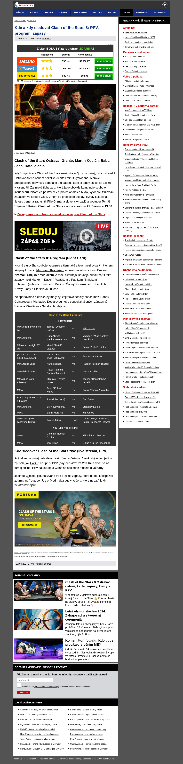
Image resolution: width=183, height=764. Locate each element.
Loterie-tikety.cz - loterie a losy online (86, 724)
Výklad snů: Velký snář (135, 333)
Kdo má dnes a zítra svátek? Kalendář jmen (144, 372)
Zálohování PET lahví (134, 222)
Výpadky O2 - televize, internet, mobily (142, 175)
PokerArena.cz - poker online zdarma (86, 734)
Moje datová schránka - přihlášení (139, 195)
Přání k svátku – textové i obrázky (139, 377)
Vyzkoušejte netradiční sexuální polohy (142, 367)
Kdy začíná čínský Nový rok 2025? (140, 37)
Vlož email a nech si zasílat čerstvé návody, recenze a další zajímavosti (62, 674)
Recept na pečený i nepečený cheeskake (143, 250)
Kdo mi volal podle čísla (135, 190)
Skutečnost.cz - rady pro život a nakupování (39, 710)
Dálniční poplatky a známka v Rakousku (142, 213)
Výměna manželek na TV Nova (138, 110)
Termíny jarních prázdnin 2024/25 (139, 47)
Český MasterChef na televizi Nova (140, 115)
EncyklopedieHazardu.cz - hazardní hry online (90, 719)
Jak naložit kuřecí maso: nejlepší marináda (143, 265)
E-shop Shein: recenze (135, 61)
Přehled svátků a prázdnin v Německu (141, 323)
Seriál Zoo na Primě (133, 134)
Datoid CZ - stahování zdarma (138, 422)
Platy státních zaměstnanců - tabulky (141, 96)
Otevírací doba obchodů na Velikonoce (142, 274)
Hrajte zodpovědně (21, 553)
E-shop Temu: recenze (135, 57)
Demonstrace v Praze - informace (139, 86)
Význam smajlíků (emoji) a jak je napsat (142, 180)
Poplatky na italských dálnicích (138, 218)
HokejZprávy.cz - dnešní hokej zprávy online (39, 734)
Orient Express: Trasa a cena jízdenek (141, 348)
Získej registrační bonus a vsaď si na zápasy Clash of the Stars (61, 214)
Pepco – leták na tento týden (137, 299)
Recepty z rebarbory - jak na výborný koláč (143, 245)
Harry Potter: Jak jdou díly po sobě (140, 130)
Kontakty (32, 759)
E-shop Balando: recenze (136, 71)
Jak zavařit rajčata (133, 255)
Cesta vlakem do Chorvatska (137, 362)
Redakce (46, 38)
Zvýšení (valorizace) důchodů (138, 91)
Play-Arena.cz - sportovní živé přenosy (87, 739)
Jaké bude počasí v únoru (136, 32)
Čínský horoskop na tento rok (138, 338)
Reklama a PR (19, 759)
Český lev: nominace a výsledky (139, 42)
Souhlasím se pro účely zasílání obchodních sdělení (57, 687)
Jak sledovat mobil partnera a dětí (139, 149)
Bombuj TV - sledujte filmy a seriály (140, 397)
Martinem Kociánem (50, 270)
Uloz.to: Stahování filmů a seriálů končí (142, 392)
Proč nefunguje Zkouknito (136, 412)
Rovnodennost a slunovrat (136, 343)
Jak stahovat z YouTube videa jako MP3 (142, 402)
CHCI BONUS (104, 61)
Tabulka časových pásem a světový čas (142, 154)
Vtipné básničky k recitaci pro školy (140, 382)
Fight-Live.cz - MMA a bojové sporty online (38, 724)
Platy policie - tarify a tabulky (137, 100)
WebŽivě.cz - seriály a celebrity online (36, 715)
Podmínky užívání (47, 759)
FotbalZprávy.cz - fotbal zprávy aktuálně (37, 729)
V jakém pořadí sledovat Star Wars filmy (142, 125)
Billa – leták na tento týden (136, 294)
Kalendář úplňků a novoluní (137, 328)
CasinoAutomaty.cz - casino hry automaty (88, 729)
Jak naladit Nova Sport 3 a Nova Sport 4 (142, 352)
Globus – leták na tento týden (138, 304)
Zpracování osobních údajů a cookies (74, 759)
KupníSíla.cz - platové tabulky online (86, 710)
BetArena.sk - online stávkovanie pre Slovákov (40, 744)
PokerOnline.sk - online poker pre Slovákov (89, 749)
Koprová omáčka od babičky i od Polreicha (143, 260)
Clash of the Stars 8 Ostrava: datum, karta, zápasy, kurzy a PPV (87, 586)
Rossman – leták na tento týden (139, 313)
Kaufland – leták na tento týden (138, 284)
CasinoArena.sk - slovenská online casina (88, 744)
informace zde (63, 556)
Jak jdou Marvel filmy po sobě (138, 120)
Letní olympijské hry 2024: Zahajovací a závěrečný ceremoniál (85, 615)
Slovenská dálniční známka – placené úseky (144, 208)
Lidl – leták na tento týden (136, 279)
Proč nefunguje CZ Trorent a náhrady (141, 417)
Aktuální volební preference (137, 81)
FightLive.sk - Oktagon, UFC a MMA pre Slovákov (42, 749)
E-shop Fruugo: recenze (135, 66)
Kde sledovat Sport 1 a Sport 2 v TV (140, 185)
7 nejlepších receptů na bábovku (139, 240)
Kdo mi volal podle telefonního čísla (140, 357)
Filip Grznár (89, 328)
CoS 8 (34, 463)
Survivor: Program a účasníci (137, 139)
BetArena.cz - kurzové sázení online (36, 719)
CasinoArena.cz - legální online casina (86, 715)
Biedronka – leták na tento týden (139, 309)
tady (100, 468)
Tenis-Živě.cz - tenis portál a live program (38, 739)
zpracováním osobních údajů (46, 687)
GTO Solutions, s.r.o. (105, 759)
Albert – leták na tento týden (137, 289)
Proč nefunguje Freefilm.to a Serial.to (141, 407)
